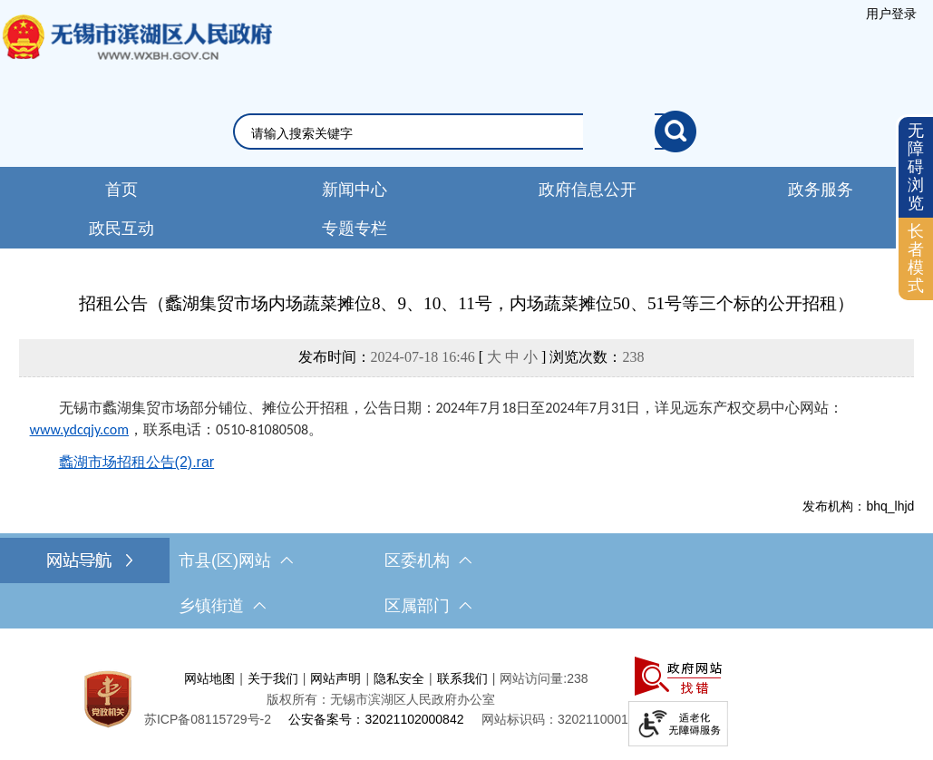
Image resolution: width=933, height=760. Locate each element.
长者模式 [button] (916, 258)
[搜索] (675, 131)
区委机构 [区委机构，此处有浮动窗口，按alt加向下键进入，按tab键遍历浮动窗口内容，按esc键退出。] (427, 560)
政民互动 (121, 228)
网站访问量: (533, 678)
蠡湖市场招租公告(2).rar (137, 462)
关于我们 (273, 678)
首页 (121, 189)
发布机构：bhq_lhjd (858, 506)
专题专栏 (354, 228)
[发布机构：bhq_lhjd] (467, 506)
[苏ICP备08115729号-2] (207, 719)
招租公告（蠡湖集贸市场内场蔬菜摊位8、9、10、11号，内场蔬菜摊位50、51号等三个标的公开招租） (466, 303)
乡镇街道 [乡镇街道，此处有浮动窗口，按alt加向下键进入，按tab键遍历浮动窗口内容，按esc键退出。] (222, 606)
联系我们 (462, 678)
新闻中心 (354, 189)
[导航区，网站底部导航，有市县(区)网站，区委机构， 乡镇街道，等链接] (466, 583)
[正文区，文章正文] (466, 402)
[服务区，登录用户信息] (891, 13)
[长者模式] (916, 259)
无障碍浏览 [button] (916, 166)
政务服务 (820, 189)
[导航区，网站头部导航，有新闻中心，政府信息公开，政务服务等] (466, 207)
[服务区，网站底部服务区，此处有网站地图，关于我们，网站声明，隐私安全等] (466, 698)
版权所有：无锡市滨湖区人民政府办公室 (381, 699)
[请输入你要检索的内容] (453, 133)
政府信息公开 (588, 189)
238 (633, 357)
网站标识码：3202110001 (554, 719)
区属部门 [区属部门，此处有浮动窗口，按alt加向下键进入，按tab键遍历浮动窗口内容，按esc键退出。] (427, 606)
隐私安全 (399, 678)
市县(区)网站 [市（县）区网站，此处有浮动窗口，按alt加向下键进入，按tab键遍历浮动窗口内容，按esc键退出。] (236, 560)
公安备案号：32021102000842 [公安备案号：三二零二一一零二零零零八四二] (375, 719)
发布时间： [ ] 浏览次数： (471, 357)
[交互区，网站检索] (466, 131)
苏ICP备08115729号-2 (207, 719)
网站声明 (335, 678)
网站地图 (209, 678)
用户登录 (891, 13)
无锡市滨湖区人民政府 (136, 55)
